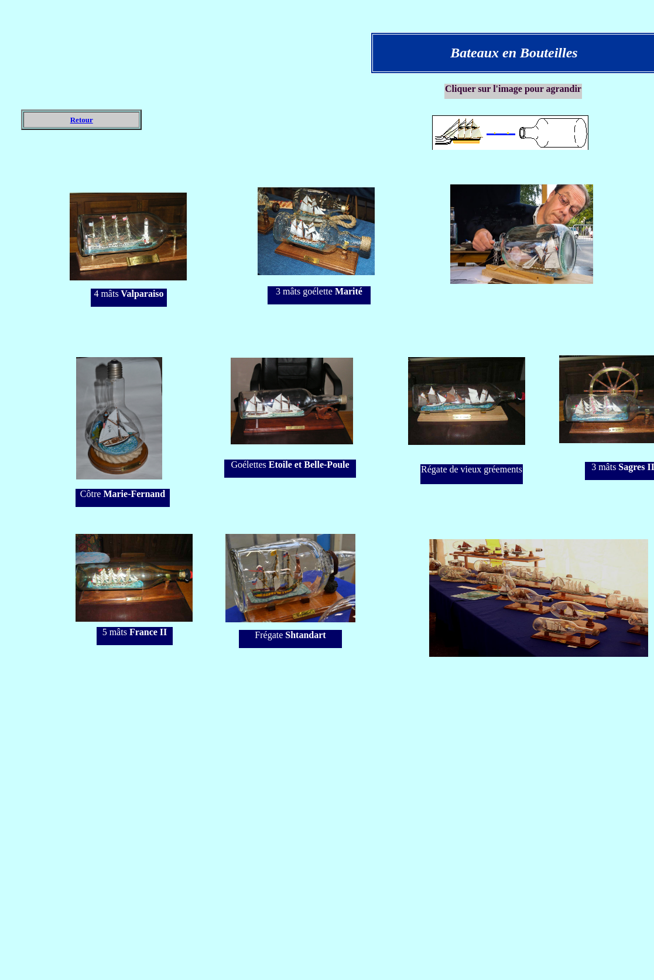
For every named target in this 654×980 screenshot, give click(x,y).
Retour (81, 119)
